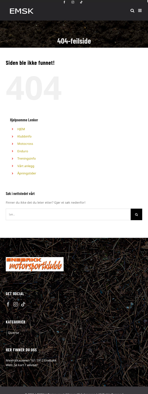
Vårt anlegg (25, 166)
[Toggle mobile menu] (140, 10)
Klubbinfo (24, 136)
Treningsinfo (26, 158)
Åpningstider (26, 173)
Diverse (13, 333)
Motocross (25, 144)
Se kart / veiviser (26, 365)
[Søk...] (68, 214)
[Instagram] (15, 304)
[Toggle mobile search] (132, 10)
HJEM (21, 129)
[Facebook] (8, 304)
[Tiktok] (23, 304)
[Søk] (136, 214)
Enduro (22, 151)
